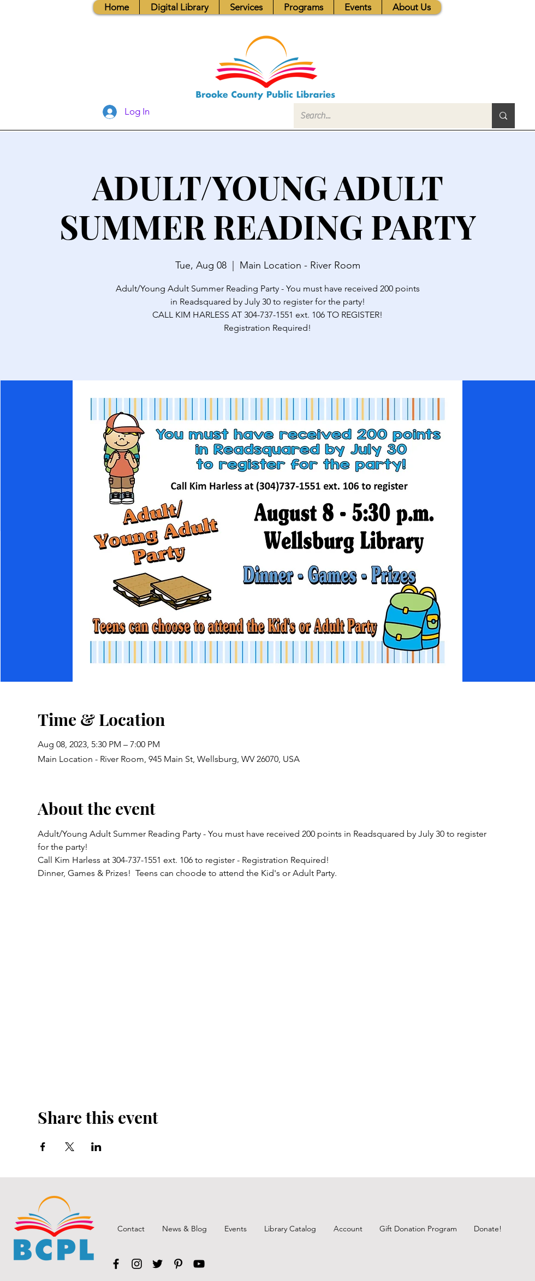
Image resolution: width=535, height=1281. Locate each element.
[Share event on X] (69, 1146)
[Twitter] (157, 1264)
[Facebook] (116, 1264)
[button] (246, 7)
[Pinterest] (178, 1264)
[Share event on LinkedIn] (96, 1146)
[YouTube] (199, 1264)
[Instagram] (137, 1264)
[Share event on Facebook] (43, 1146)
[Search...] (384, 115)
